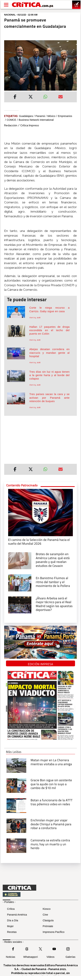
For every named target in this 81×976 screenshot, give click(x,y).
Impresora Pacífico (54, 932)
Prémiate (48, 926)
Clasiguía (48, 920)
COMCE (11, 119)
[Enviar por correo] (60, 97)
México (51, 116)
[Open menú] (6, 4)
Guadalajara (26, 116)
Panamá (40, 116)
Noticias (10, 956)
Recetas (12, 932)
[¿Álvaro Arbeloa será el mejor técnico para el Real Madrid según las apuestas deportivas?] (19, 604)
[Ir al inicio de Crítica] (33, 5)
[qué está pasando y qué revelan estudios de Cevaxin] (19, 560)
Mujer (10, 926)
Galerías (70, 956)
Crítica (11, 908)
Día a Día (12, 920)
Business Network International (36, 119)
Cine (45, 914)
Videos (51, 956)
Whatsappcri (30, 956)
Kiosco (47, 908)
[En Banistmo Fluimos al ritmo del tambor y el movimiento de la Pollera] (19, 582)
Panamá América (17, 914)
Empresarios (65, 116)
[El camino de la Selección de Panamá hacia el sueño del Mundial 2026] (40, 512)
